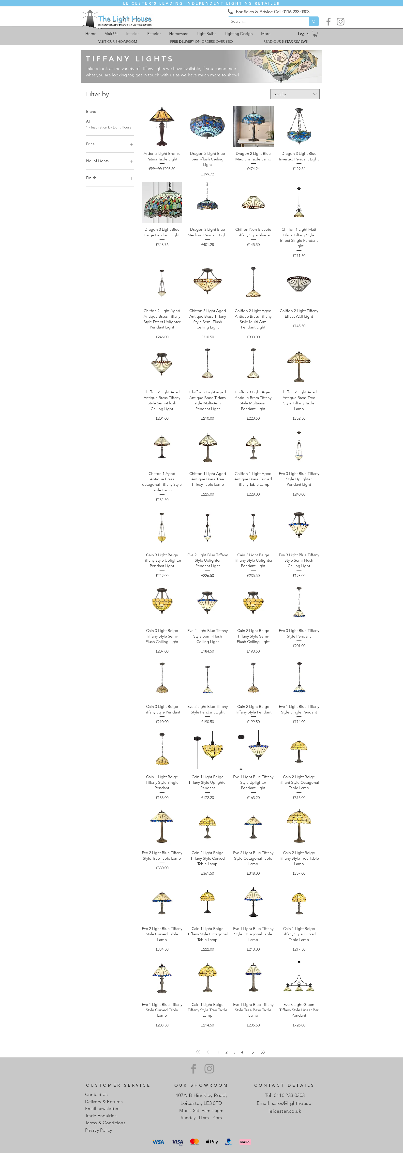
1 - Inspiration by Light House (109, 127)
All (88, 121)
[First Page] (198, 1052)
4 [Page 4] (242, 1052)
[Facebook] (328, 21)
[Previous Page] (208, 1052)
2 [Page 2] (226, 1052)
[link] (315, 34)
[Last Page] (263, 1052)
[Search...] (265, 21)
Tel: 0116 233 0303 (285, 1095)
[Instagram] (340, 21)
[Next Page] (253, 1052)
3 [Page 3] (234, 1052)
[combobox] (295, 94)
